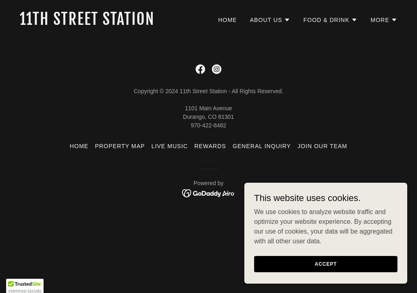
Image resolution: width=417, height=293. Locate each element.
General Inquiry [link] (262, 146)
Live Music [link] (169, 146)
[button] (270, 20)
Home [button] (79, 146)
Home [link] (227, 20)
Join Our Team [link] (322, 146)
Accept (326, 269)
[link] (111, 22)
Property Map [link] (120, 146)
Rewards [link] (210, 146)
